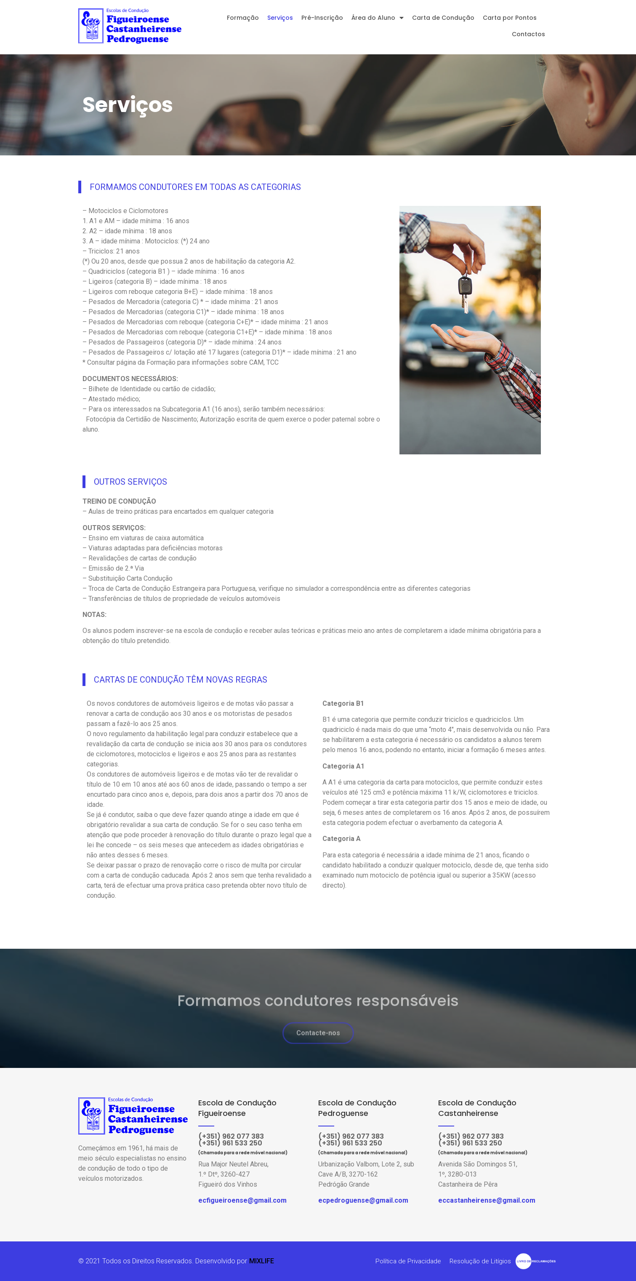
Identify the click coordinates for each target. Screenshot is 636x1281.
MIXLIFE (261, 1261)
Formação (243, 17)
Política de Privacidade (405, 1261)
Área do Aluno (377, 18)
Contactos (528, 34)
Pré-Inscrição (322, 17)
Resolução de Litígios (479, 1261)
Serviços (280, 17)
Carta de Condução (443, 17)
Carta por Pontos (510, 17)
